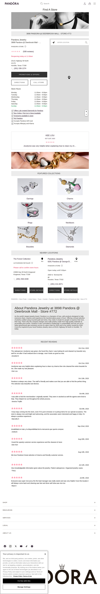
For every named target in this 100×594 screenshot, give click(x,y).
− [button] (86, 114)
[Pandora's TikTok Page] (26, 546)
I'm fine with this (24, 581)
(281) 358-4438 (22, 279)
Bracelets (30, 237)
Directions (19, 82)
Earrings (30, 189)
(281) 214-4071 (57, 284)
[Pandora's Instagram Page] (10, 546)
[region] (24, 572)
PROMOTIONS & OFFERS (29, 74)
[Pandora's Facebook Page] (5, 546)
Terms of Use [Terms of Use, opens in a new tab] (27, 576)
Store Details (36, 290)
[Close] (45, 554)
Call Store (39, 82)
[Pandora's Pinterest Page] (32, 546)
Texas (39, 299)
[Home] (50, 574)
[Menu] (94, 3)
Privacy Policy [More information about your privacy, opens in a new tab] (17, 576)
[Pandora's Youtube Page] (21, 546)
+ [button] (86, 111)
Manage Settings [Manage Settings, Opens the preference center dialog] (24, 587)
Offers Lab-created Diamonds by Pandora (28, 110)
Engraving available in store (23, 116)
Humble (45, 299)
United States (32, 299)
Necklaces (70, 213)
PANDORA (14, 299)
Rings (30, 213)
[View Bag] (89, 3)
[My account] (84, 3)
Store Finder (23, 299)
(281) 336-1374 (20, 68)
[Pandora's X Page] (15, 546)
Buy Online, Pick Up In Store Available (27, 113)
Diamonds (70, 237)
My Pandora (18, 118)
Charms (70, 189)
